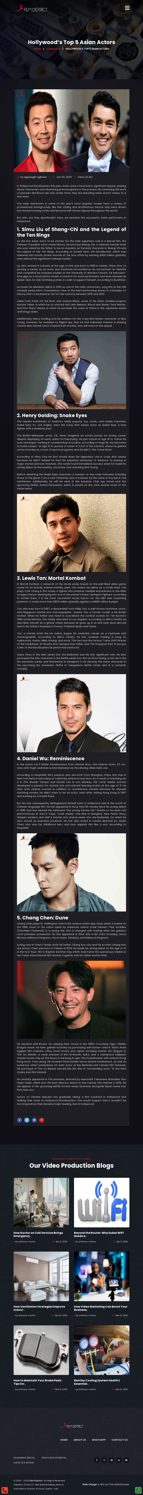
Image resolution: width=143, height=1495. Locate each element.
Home (37, 48)
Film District (35, 1480)
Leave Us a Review (24, 1462)
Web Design (89, 1484)
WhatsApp (99, 1440)
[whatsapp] (138, 1490)
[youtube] (126, 1460)
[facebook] (97, 1460)
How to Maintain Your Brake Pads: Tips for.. (38, 1382)
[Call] (4, 1490)
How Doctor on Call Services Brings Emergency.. (38, 1234)
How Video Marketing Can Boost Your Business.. (100, 1308)
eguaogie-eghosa (35, 177)
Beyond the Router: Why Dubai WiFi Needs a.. (99, 1234)
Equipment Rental (24, 1457)
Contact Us (119, 1440)
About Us (80, 1440)
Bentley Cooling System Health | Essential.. (97, 1382)
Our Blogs (53, 48)
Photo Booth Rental (54, 1457)
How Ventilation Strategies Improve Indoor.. (39, 1308)
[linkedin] (119, 1460)
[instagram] (104, 1460)
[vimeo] (112, 1460)
